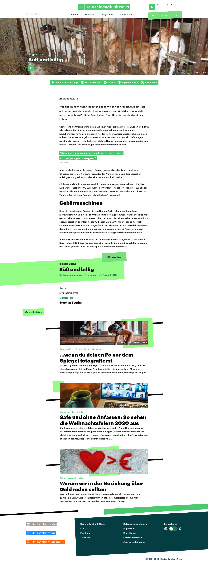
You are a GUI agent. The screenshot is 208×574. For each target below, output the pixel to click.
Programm (107, 14)
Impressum (129, 528)
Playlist (165, 15)
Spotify (109, 82)
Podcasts (89, 14)
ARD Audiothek (90, 82)
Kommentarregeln (133, 537)
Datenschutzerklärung (135, 523)
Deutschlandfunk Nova (92, 523)
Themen (73, 14)
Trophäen (85, 537)
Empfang (85, 533)
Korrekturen (129, 533)
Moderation (126, 14)
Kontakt (84, 528)
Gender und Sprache (134, 542)
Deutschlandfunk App (64, 82)
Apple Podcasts (128, 82)
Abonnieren (149, 82)
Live (154, 15)
